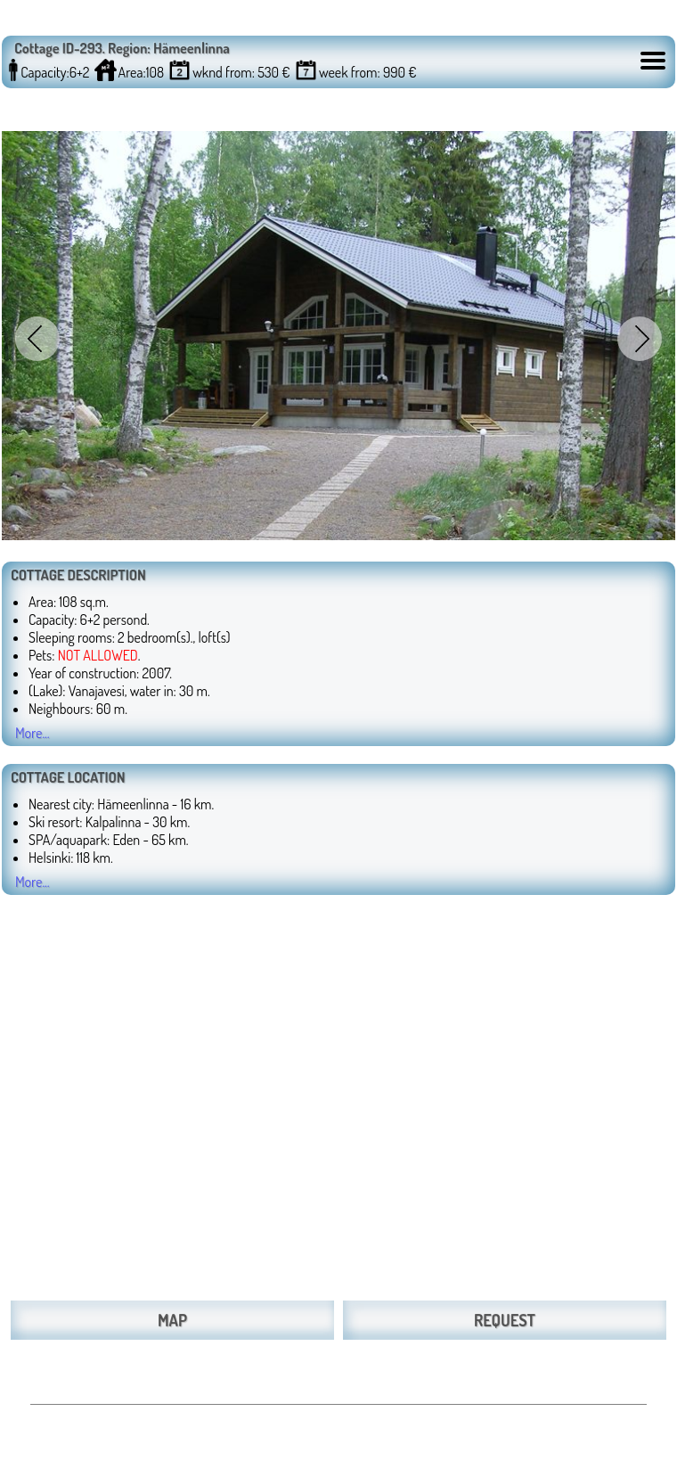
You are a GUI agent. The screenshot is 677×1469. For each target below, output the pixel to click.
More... (32, 733)
